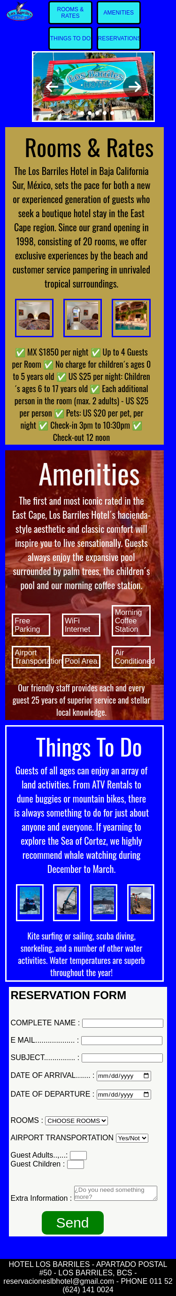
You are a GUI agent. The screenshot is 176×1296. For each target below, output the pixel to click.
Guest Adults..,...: (39, 1155)
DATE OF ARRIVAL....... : (53, 1075)
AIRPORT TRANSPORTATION (62, 1138)
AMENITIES (118, 12)
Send (72, 1222)
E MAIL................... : (45, 1040)
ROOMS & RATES (70, 12)
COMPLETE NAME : (45, 1023)
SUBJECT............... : (45, 1057)
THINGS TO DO (70, 38)
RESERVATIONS (119, 38)
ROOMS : (27, 1120)
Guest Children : (38, 1164)
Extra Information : (41, 1198)
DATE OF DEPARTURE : (53, 1094)
